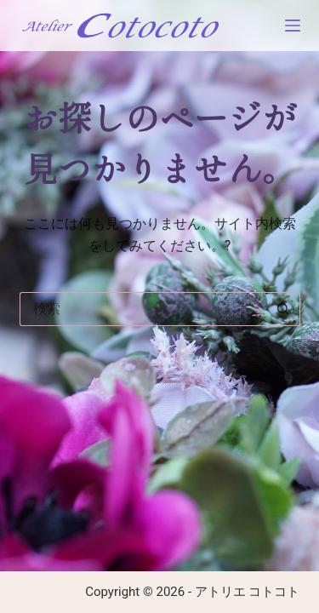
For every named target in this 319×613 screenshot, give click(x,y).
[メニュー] (292, 25)
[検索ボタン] (283, 309)
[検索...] (143, 309)
